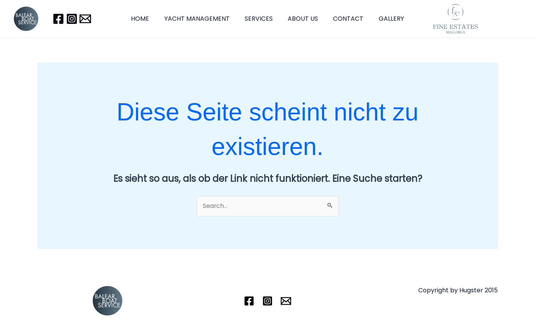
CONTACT (344, 18)
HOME (147, 18)
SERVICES (260, 18)
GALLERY (384, 18)
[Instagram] (72, 19)
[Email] (85, 19)
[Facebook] (58, 19)
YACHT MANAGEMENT (201, 18)
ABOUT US (302, 18)
